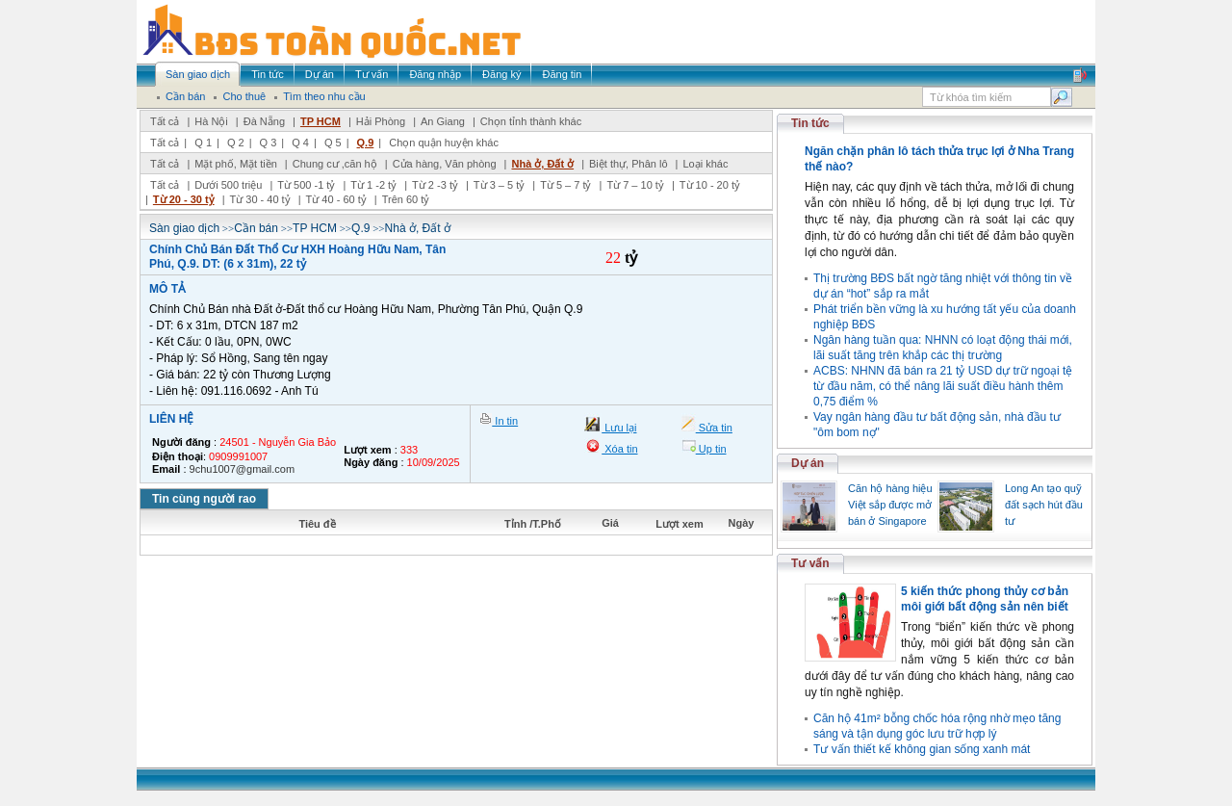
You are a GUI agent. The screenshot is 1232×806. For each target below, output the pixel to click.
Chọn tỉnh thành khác (530, 121)
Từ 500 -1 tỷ (306, 185)
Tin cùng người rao (204, 499)
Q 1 (203, 142)
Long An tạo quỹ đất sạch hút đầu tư (1044, 504)
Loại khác (705, 163)
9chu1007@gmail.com (242, 469)
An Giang (443, 121)
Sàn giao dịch (184, 228)
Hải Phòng (380, 121)
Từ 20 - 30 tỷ (184, 199)
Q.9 (365, 142)
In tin (505, 421)
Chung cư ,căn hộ (335, 163)
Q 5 (333, 142)
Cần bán (256, 228)
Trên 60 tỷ (406, 199)
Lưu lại (619, 427)
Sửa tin (714, 427)
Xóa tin (619, 449)
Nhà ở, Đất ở (542, 163)
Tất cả (164, 121)
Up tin (711, 449)
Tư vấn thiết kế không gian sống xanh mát (921, 749)
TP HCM (320, 121)
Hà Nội (211, 121)
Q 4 (300, 142)
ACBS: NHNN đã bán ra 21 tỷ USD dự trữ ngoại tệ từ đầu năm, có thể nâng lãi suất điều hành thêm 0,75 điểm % (942, 386)
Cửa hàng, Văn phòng (445, 163)
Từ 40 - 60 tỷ (336, 199)
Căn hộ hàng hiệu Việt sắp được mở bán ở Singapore (890, 504)
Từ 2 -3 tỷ (435, 185)
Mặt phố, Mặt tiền (235, 163)
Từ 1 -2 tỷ (373, 185)
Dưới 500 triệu (228, 185)
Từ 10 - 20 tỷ (710, 185)
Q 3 (268, 142)
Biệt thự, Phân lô (628, 163)
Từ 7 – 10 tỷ (634, 185)
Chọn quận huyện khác (444, 142)
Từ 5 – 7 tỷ (565, 185)
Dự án (807, 463)
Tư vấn (810, 563)
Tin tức (810, 123)
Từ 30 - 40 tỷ (260, 199)
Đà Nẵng (264, 121)
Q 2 (235, 142)
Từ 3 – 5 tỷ (499, 185)
